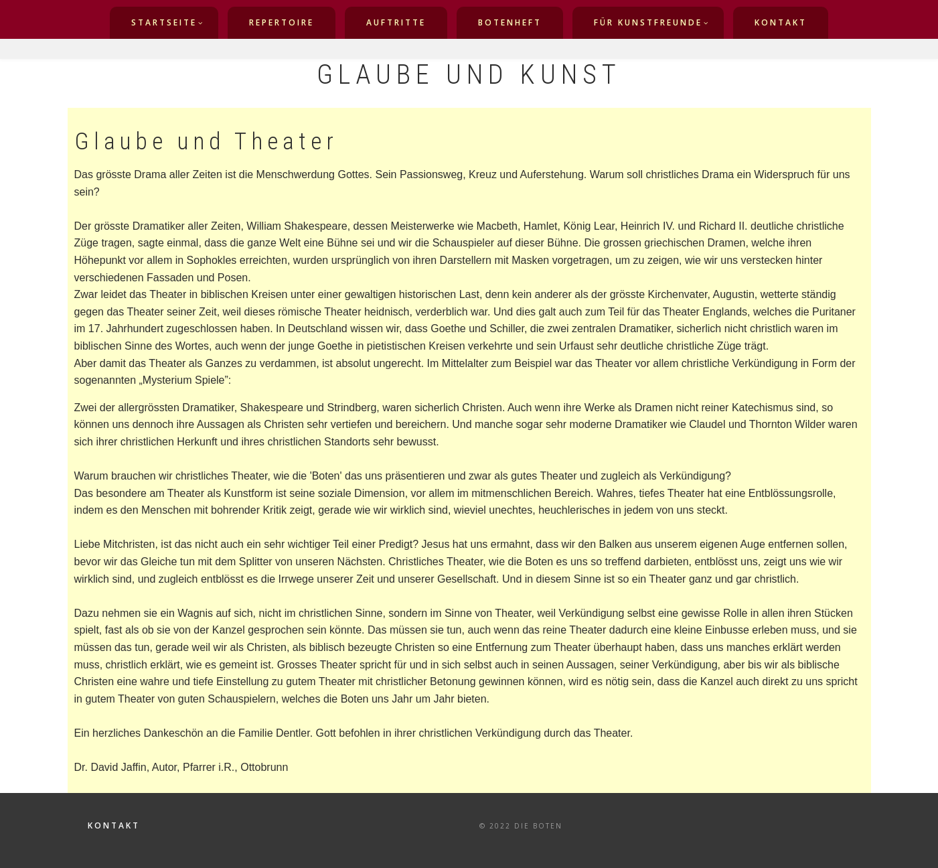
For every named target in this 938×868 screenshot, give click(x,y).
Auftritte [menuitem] (396, 22)
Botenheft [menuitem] (510, 22)
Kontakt (114, 825)
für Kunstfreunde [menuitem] (648, 22)
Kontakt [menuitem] (781, 22)
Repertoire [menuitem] (281, 22)
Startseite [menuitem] (164, 22)
